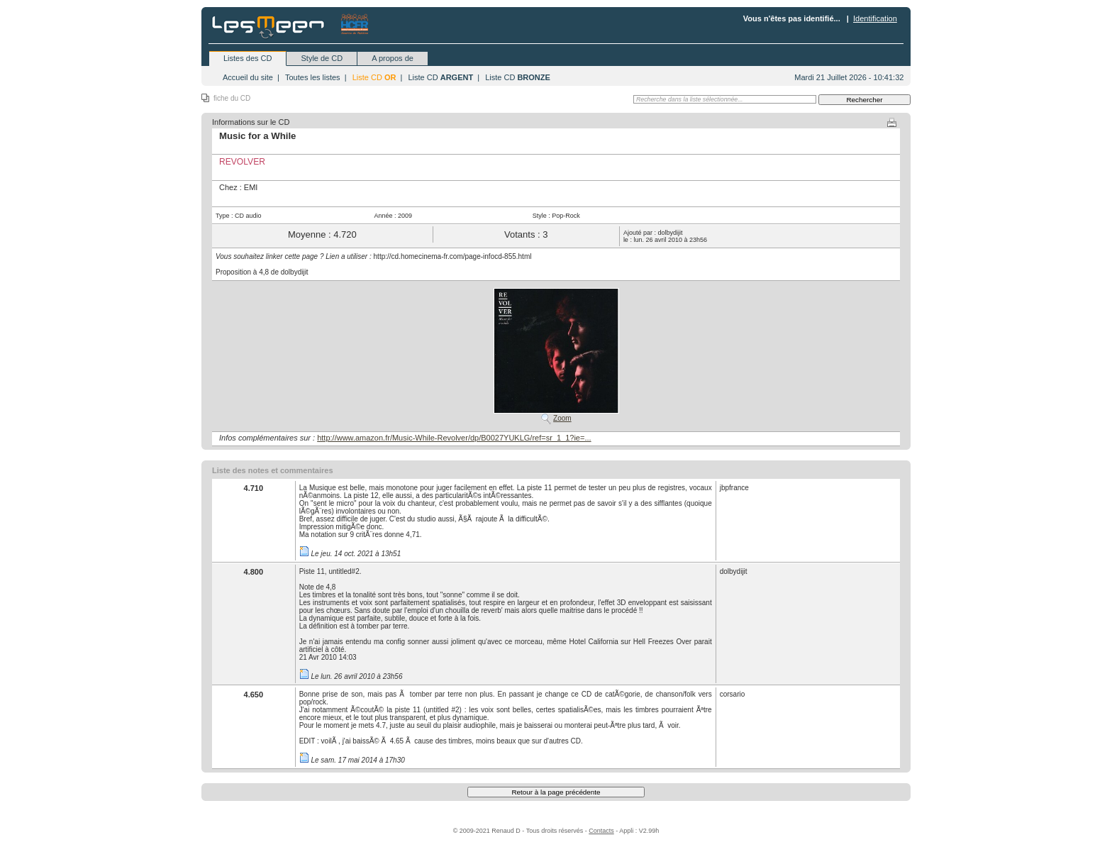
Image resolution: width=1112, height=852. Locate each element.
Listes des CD (247, 58)
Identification (875, 18)
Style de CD (322, 58)
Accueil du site (248, 77)
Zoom (562, 418)
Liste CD (374, 77)
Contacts (601, 830)
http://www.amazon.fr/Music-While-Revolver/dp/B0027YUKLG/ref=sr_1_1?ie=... (454, 437)
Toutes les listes (312, 77)
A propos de (392, 58)
